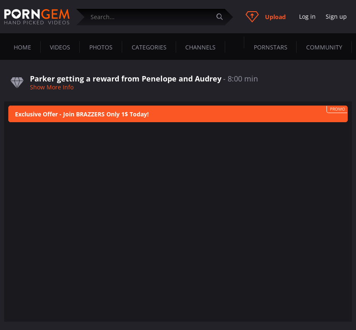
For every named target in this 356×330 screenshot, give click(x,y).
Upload (266, 16)
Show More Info (52, 87)
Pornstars (270, 47)
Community (324, 47)
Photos (101, 47)
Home (22, 47)
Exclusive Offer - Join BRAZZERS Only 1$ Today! (82, 114)
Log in (307, 16)
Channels (200, 47)
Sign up (336, 16)
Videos (60, 47)
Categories (149, 47)
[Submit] (222, 16)
